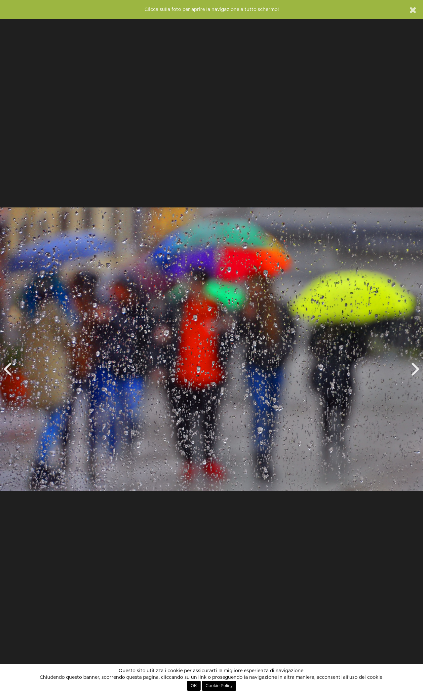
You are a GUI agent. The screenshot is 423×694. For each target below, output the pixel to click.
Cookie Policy (219, 686)
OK (194, 686)
